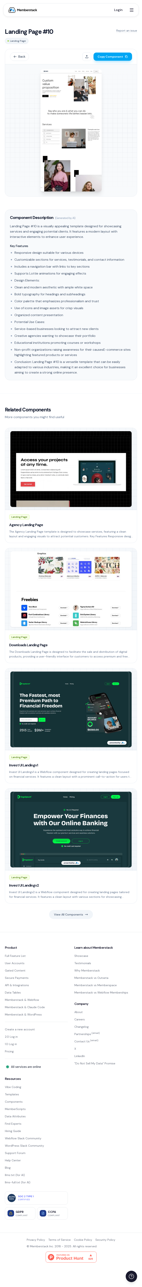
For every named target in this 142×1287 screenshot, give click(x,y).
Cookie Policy (83, 1240)
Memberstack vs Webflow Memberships (101, 992)
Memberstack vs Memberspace (95, 985)
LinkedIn (79, 1056)
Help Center (13, 1160)
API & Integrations (17, 985)
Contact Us (86, 1041)
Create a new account (20, 1029)
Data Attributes (15, 1116)
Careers (79, 1019)
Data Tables (13, 992)
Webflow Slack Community (23, 1138)
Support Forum (15, 1153)
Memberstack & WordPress (23, 1014)
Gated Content (15, 970)
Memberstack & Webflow (22, 1000)
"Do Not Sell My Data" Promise (94, 1063)
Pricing (9, 1051)
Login (118, 10)
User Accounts (14, 963)
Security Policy (105, 1240)
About (78, 1012)
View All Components (71, 914)
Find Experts (13, 1123)
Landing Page (17, 41)
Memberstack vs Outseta (91, 978)
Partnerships (87, 1034)
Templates (12, 1094)
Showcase (81, 956)
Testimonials (82, 963)
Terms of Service (59, 1240)
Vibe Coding (13, 1087)
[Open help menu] (131, 1276)
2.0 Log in (11, 1037)
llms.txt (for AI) (15, 1175)
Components (14, 1101)
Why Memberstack (87, 970)
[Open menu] (132, 10)
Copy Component (113, 56)
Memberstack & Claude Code (25, 1007)
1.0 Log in (11, 1044)
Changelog (81, 1027)
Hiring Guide (13, 1131)
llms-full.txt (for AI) (17, 1182)
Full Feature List (15, 956)
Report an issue (126, 30)
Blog (8, 1167)
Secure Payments (17, 978)
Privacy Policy (36, 1240)
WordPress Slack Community (24, 1145)
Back (19, 56)
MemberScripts (15, 1109)
